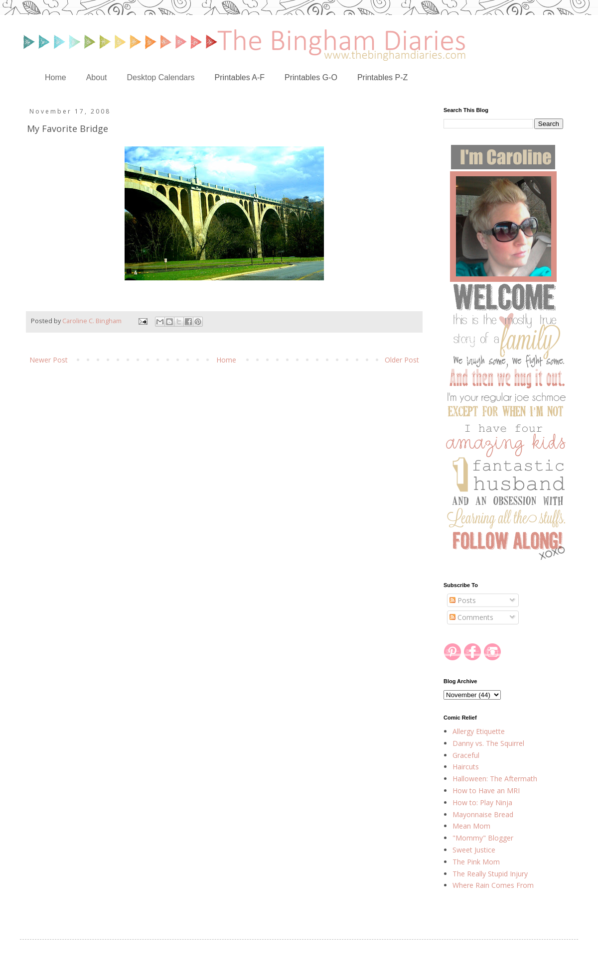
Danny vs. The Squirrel (488, 743)
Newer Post (48, 360)
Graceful (465, 755)
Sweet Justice (473, 849)
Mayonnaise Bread (482, 814)
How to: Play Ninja (482, 802)
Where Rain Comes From (493, 885)
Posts (462, 600)
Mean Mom (471, 826)
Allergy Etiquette (478, 731)
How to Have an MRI (486, 790)
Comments (471, 617)
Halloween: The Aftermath (494, 778)
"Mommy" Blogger (482, 838)
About (96, 77)
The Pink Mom (476, 861)
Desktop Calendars (161, 77)
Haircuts (465, 766)
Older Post (402, 360)
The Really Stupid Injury (490, 873)
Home (55, 77)
